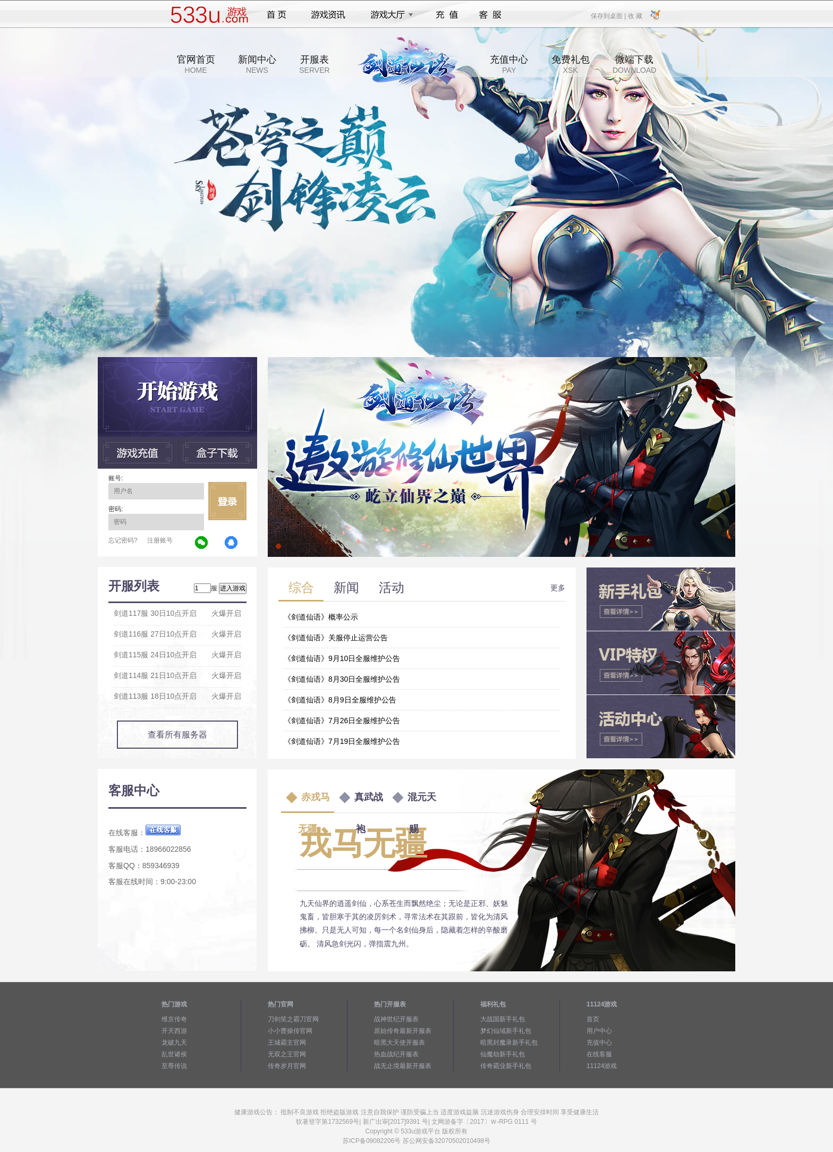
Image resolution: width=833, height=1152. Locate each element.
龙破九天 (174, 1042)
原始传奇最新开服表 (402, 1031)
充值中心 (509, 64)
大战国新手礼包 (502, 1019)
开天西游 (174, 1031)
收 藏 (634, 15)
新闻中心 (257, 64)
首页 (277, 15)
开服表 (314, 64)
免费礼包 (570, 64)
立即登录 (227, 501)
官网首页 (196, 64)
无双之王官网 (287, 1054)
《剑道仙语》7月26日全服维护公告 (342, 720)
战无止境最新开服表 (402, 1066)
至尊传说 (174, 1066)
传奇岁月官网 (287, 1066)
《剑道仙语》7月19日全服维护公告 (342, 741)
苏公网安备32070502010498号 (446, 1141)
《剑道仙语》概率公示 (321, 617)
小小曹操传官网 (290, 1031)
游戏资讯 (328, 15)
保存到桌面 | (608, 15)
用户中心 (599, 1031)
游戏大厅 (389, 15)
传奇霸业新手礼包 (505, 1066)
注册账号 (160, 540)
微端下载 (634, 64)
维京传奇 (174, 1019)
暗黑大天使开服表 (399, 1042)
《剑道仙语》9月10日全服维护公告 (342, 658)
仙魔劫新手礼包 (502, 1054)
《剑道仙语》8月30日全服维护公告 (342, 679)
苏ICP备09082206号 (372, 1141)
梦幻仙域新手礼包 (505, 1031)
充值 (447, 15)
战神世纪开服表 (396, 1019)
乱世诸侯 (174, 1054)
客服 (491, 15)
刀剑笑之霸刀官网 (293, 1019)
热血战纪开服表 (396, 1054)
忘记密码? (123, 540)
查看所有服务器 (177, 734)
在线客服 (599, 1054)
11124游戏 (601, 1066)
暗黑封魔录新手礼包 (509, 1042)
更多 (557, 587)
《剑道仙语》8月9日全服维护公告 (340, 700)
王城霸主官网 (287, 1042)
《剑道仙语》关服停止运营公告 (336, 637)
